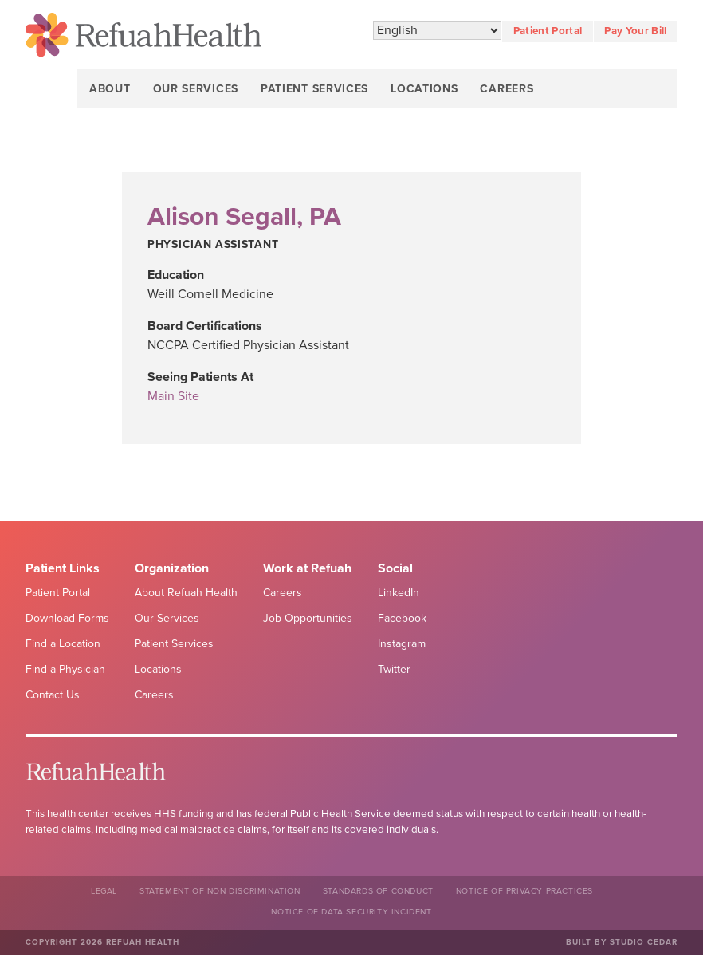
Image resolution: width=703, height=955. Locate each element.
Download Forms (67, 618)
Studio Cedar (643, 942)
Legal (104, 891)
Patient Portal (548, 31)
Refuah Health (143, 38)
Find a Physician (65, 669)
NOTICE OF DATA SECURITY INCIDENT (351, 911)
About (110, 89)
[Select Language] (437, 31)
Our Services (195, 89)
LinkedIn (398, 592)
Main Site (173, 396)
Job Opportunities (307, 618)
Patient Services (314, 89)
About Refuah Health (186, 592)
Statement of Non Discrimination (219, 891)
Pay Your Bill (635, 31)
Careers (506, 89)
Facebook (402, 618)
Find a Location (63, 643)
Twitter (394, 669)
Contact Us (53, 695)
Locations (424, 89)
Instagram (402, 643)
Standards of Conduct (378, 891)
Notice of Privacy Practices (524, 891)
